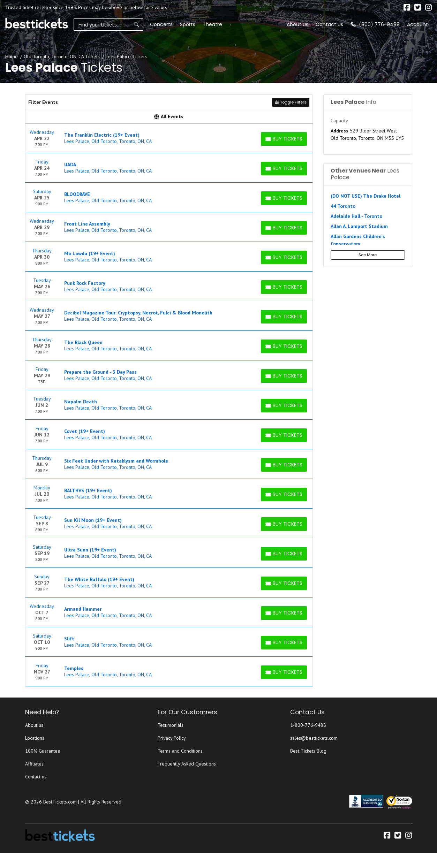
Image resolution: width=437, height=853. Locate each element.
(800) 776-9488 (375, 24)
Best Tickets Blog (308, 751)
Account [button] (417, 24)
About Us (297, 24)
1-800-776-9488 (308, 725)
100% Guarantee (42, 751)
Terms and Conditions (180, 751)
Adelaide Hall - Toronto (356, 216)
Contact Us (329, 24)
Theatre (212, 24)
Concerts (161, 24)
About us (34, 725)
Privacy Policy (172, 738)
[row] (169, 138)
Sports (187, 24)
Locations (34, 738)
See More (368, 255)
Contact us (35, 777)
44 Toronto (343, 206)
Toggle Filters (290, 102)
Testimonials (170, 725)
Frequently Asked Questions (187, 764)
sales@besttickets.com (314, 738)
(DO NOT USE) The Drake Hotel (365, 196)
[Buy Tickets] (284, 139)
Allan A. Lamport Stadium (359, 226)
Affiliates (34, 764)
